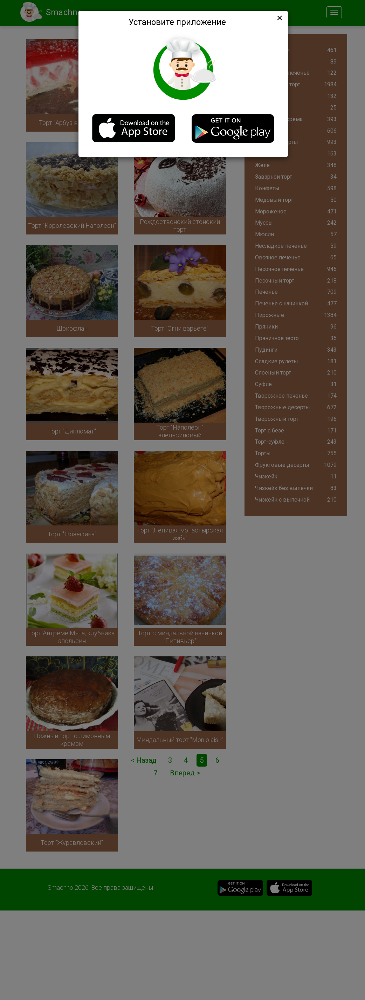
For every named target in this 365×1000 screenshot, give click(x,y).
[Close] (279, 18)
